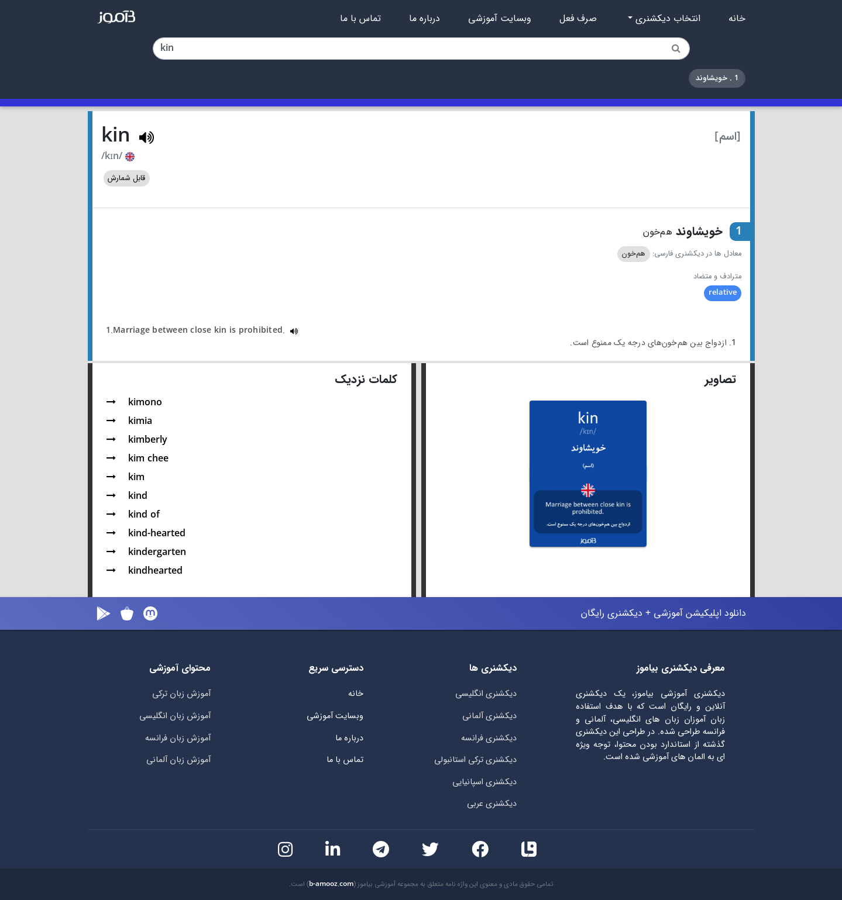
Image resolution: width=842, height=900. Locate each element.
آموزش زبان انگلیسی (175, 716)
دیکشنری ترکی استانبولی (475, 760)
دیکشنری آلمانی (489, 716)
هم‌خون (633, 254)
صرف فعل (578, 19)
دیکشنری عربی (492, 804)
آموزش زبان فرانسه (178, 738)
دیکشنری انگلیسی (486, 694)
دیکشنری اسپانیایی (484, 782)
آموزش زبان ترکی (181, 694)
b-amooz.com (331, 884)
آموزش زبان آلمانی (178, 760)
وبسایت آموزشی (499, 19)
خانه (736, 19)
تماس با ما (360, 19)
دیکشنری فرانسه (489, 738)
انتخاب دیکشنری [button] (666, 19)
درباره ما (424, 19)
